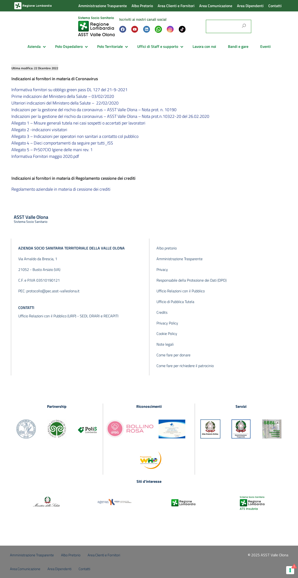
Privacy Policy (167, 323)
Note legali (165, 344)
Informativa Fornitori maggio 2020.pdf (45, 156)
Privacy (162, 269)
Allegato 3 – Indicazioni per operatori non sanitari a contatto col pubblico (74, 136)
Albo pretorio (166, 248)
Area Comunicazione (215, 6)
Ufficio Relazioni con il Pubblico (180, 291)
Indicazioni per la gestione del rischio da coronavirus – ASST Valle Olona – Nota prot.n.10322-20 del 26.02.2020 (110, 116)
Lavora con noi (204, 46)
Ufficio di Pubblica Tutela (175, 301)
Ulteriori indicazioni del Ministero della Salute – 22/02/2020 (64, 103)
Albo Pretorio (142, 6)
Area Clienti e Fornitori (176, 6)
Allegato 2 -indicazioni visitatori (39, 129)
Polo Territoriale (110, 46)
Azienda (34, 46)
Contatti (275, 6)
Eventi (265, 46)
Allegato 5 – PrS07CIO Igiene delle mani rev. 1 (52, 149)
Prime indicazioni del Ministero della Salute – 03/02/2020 (62, 96)
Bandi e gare (238, 46)
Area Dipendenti (250, 6)
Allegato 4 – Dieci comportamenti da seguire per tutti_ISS (62, 143)
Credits (161, 312)
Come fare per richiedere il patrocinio (185, 366)
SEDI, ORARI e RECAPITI (99, 316)
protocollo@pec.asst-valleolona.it (53, 291)
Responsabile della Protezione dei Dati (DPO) (191, 280)
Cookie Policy (166, 333)
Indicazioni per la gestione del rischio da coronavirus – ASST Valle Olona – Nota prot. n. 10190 (93, 109)
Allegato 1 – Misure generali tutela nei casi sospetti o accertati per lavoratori (78, 123)
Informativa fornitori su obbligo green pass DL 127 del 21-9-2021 (69, 89)
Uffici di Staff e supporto (157, 46)
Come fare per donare (173, 355)
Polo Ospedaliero (69, 46)
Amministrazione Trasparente (102, 6)
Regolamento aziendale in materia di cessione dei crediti (60, 189)
